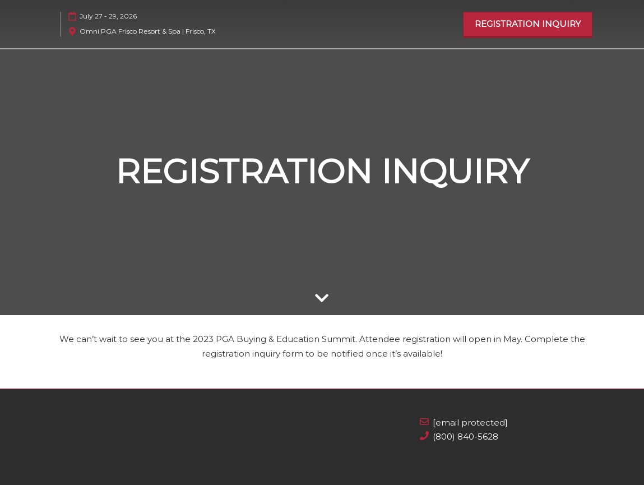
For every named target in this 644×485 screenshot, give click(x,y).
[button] (527, 24)
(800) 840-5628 (465, 436)
